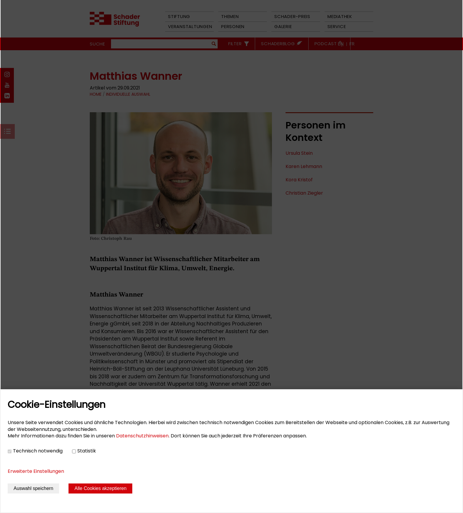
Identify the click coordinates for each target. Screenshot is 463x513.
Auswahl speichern (33, 488)
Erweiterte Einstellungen (36, 471)
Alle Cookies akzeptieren (100, 488)
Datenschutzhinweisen (142, 435)
